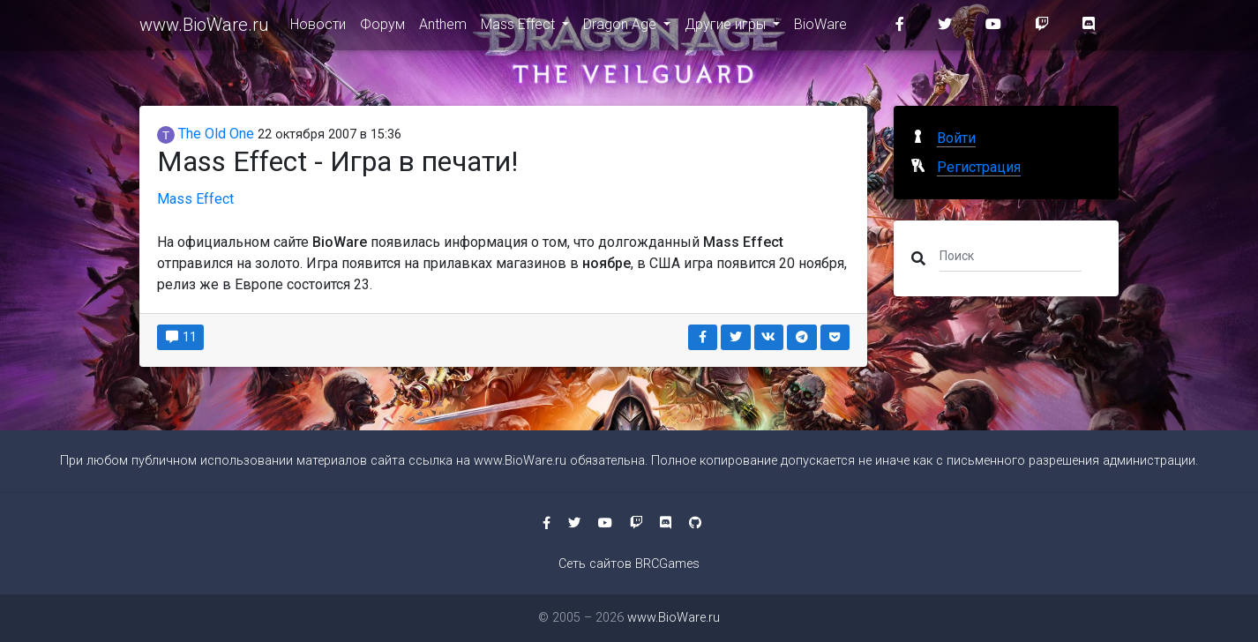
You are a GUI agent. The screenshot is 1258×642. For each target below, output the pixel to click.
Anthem (443, 27)
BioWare (820, 27)
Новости (318, 27)
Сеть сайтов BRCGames (629, 563)
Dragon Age (621, 27)
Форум (382, 27)
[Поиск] (1011, 255)
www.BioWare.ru (204, 28)
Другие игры (727, 27)
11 (180, 337)
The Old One (205, 133)
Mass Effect (519, 27)
